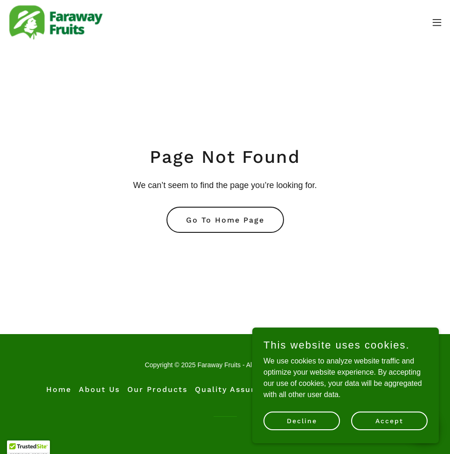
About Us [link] (99, 389)
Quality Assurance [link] (235, 389)
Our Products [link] (157, 389)
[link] (55, 22)
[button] (437, 22)
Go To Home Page (225, 220)
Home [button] (58, 389)
